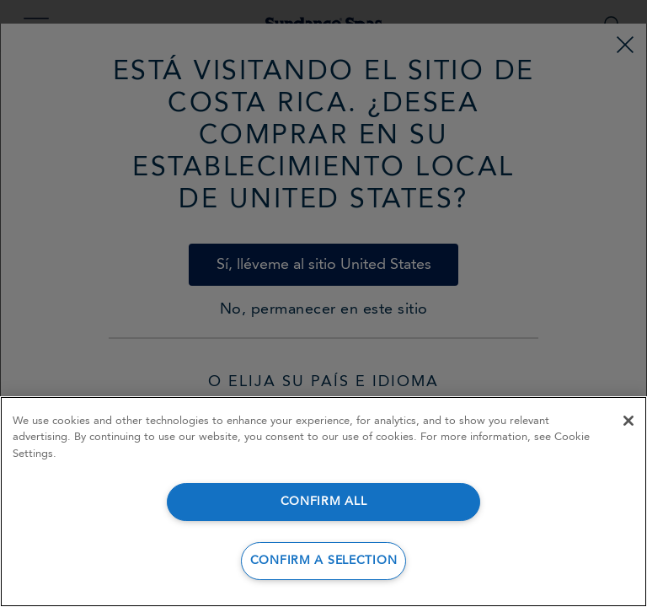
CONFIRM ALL (324, 502)
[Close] (628, 420)
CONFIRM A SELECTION (324, 561)
